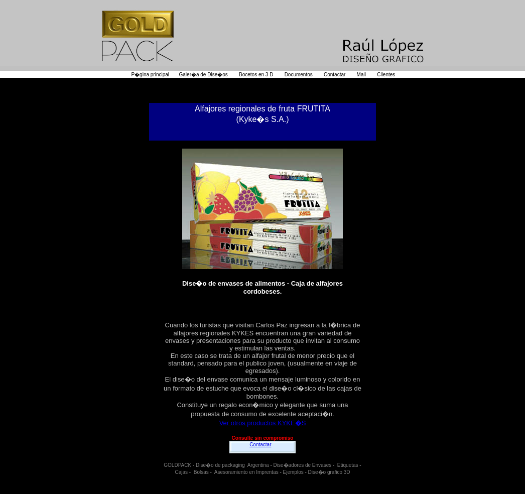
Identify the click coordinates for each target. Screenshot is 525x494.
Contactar (260, 444)
